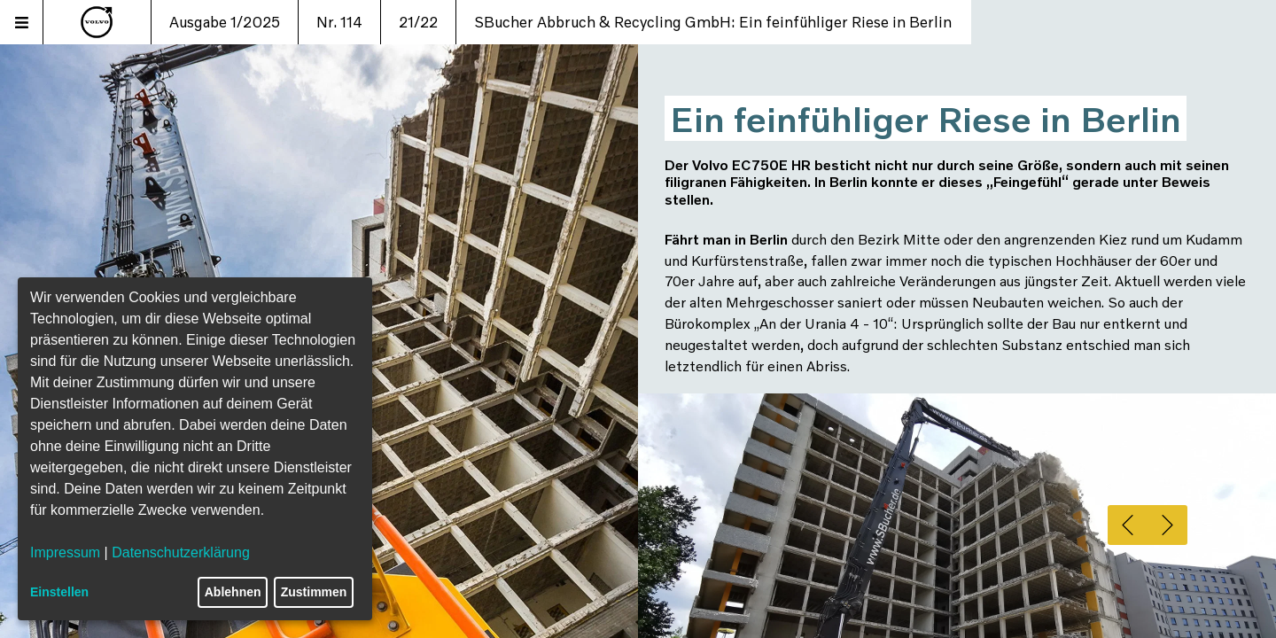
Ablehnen (233, 592)
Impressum (65, 552)
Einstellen (59, 592)
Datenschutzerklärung (181, 552)
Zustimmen (314, 592)
